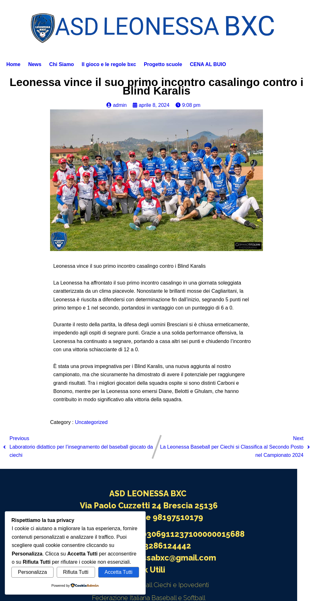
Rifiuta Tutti (75, 572)
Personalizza (32, 572)
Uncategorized (91, 422)
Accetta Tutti (118, 572)
